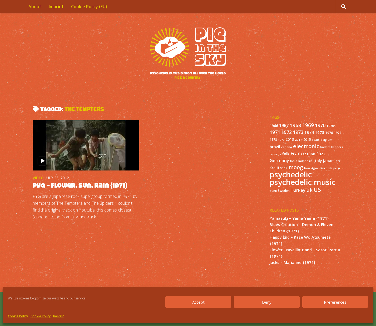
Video (38, 177)
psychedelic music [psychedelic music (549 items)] (302, 182)
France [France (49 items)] (298, 153)
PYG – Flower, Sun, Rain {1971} (80, 185)
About (34, 6)
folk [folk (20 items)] (285, 153)
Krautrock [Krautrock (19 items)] (279, 167)
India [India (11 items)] (293, 161)
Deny (266, 302)
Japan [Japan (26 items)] (328, 160)
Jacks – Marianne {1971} (292, 262)
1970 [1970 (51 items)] (320, 125)
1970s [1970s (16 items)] (330, 125)
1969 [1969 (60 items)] (308, 125)
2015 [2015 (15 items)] (307, 139)
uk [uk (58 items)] (309, 190)
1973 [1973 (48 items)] (298, 132)
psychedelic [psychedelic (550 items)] (291, 174)
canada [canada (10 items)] (286, 147)
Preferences (335, 302)
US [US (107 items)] (317, 189)
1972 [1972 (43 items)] (286, 132)
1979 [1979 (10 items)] (281, 140)
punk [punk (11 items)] (273, 191)
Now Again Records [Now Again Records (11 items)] (318, 168)
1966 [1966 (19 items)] (274, 125)
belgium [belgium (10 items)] (326, 140)
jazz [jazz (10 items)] (337, 161)
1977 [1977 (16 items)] (337, 132)
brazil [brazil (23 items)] (275, 146)
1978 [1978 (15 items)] (273, 139)
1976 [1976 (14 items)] (329, 133)
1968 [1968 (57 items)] (295, 125)
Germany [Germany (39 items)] (279, 160)
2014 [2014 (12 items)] (298, 140)
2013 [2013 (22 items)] (289, 139)
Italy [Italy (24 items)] (318, 160)
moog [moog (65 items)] (296, 167)
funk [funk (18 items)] (311, 154)
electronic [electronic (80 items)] (306, 146)
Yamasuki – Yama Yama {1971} (299, 218)
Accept (198, 302)
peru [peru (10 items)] (336, 168)
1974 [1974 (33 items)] (309, 132)
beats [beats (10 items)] (316, 140)
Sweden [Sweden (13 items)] (284, 190)
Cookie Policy (18, 316)
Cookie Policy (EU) (89, 6)
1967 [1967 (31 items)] (284, 125)
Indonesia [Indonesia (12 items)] (305, 161)
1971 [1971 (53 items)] (275, 132)
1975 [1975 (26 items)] (319, 132)
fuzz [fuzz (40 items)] (321, 154)
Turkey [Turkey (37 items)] (298, 190)
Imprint (58, 316)
